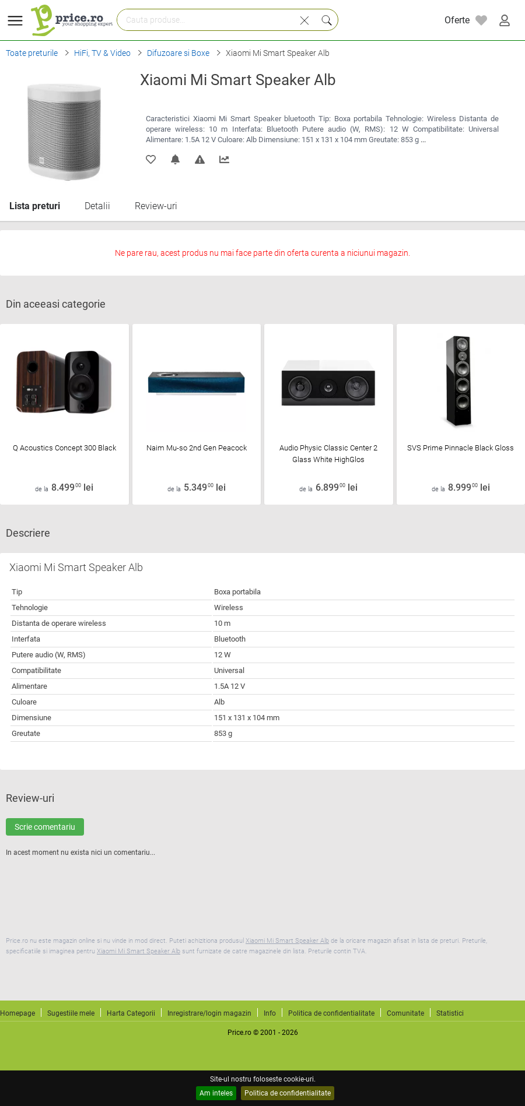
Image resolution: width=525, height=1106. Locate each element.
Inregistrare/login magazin (209, 1013)
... (423, 139)
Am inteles (216, 1093)
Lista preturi (34, 206)
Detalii (97, 206)
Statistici (450, 1013)
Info (270, 1013)
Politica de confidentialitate (287, 1093)
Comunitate (405, 1013)
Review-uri (156, 206)
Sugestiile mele (70, 1013)
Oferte (457, 20)
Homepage (17, 1013)
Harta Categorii (131, 1013)
